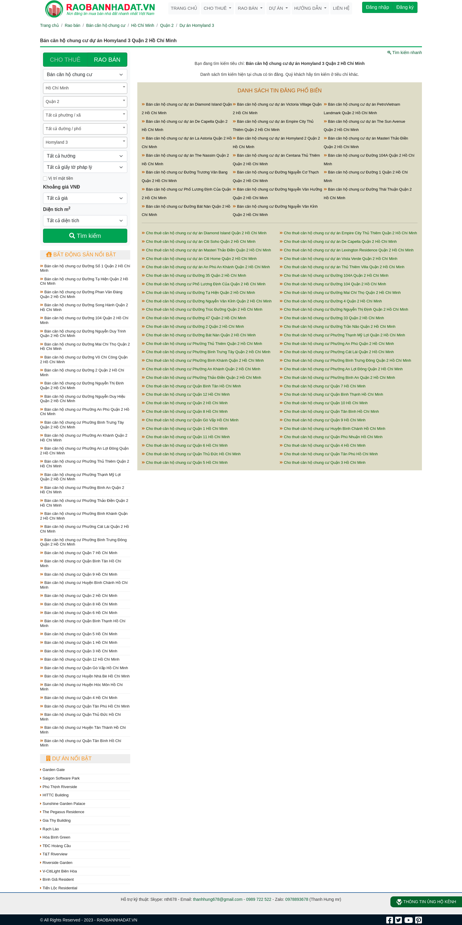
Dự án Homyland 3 (196, 25)
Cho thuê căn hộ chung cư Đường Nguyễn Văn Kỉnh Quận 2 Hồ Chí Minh (207, 301)
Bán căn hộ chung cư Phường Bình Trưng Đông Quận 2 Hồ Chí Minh (83, 542)
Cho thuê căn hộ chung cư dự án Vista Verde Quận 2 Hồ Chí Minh (338, 258)
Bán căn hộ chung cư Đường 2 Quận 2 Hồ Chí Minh (82, 372)
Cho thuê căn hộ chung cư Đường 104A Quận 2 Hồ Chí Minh (334, 275)
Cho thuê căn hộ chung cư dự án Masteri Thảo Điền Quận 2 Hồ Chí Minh (206, 250)
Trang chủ (184, 8)
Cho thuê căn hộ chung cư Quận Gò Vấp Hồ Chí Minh (190, 420)
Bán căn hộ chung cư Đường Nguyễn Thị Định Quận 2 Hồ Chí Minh (82, 385)
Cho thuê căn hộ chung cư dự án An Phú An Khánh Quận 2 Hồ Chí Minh (206, 267)
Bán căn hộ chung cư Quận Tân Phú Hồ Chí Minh (85, 706)
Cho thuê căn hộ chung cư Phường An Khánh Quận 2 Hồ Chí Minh (201, 369)
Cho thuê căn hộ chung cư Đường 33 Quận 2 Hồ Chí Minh (332, 318)
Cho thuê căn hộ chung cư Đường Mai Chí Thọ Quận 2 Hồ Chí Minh (340, 292)
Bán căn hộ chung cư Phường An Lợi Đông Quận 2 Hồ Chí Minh (84, 450)
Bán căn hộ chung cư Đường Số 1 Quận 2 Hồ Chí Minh (85, 268)
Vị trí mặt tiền (58, 178)
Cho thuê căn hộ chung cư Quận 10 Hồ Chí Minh (324, 403)
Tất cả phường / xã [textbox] (63, 115)
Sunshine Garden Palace (62, 803)
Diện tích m (56, 209)
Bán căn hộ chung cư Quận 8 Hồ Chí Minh (78, 604)
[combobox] (85, 88)
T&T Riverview (53, 854)
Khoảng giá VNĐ (61, 186)
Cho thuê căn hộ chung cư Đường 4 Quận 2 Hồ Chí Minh (331, 301)
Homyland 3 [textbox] (57, 142)
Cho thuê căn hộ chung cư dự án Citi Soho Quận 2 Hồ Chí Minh (198, 241)
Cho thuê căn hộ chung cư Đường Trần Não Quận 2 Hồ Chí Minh (337, 326)
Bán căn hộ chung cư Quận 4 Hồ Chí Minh (78, 697)
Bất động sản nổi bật (81, 255)
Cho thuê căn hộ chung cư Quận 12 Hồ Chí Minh (186, 394)
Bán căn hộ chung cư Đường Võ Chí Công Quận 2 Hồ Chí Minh (84, 359)
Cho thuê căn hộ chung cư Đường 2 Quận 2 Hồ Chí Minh (193, 326)
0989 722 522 (258, 899)
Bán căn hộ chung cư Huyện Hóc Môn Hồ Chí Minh (81, 687)
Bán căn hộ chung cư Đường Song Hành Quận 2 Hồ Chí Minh (84, 307)
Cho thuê (216, 8)
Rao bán (248, 8)
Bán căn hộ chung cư (105, 25)
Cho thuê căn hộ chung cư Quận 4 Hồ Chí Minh (323, 445)
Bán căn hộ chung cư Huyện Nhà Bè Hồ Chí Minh (85, 676)
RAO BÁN (107, 59)
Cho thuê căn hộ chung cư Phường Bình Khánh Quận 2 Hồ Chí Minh (203, 360)
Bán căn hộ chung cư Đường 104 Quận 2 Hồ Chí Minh (84, 320)
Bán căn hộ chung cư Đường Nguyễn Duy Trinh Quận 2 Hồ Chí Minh (83, 333)
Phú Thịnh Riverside (58, 787)
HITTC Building (54, 795)
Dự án (276, 8)
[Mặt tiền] (45, 178)
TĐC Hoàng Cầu (55, 846)
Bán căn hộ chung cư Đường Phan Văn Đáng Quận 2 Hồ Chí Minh (81, 294)
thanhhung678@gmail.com (217, 899)
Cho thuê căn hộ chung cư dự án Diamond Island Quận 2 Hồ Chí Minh (204, 233)
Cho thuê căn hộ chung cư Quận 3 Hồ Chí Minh (323, 462)
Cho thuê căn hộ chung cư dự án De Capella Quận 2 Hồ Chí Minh (338, 241)
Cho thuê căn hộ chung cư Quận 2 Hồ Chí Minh (185, 403)
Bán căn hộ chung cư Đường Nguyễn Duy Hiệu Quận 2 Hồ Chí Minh (82, 398)
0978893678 (296, 899)
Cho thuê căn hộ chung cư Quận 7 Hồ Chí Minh (323, 386)
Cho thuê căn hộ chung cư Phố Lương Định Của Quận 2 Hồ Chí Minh (203, 284)
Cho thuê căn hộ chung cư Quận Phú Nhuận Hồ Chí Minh (331, 437)
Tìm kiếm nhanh (404, 52)
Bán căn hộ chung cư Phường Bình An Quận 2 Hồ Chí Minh (82, 490)
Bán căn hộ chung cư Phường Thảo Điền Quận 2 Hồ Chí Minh (84, 502)
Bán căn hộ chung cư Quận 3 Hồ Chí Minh (78, 651)
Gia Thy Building (55, 820)
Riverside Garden (56, 862)
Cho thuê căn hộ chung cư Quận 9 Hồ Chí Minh (323, 420)
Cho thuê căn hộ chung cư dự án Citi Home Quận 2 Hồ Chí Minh (199, 258)
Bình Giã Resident (57, 879)
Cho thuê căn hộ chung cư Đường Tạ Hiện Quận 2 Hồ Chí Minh (198, 292)
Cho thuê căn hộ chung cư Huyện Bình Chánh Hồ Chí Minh (332, 428)
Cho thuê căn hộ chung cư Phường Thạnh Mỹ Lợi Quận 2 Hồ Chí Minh (342, 335)
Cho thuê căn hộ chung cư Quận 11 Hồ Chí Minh (186, 437)
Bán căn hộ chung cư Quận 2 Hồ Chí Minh (78, 595)
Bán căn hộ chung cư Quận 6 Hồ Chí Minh (78, 612)
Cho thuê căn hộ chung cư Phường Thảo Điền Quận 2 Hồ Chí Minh (201, 377)
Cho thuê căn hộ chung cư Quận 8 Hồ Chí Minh (185, 411)
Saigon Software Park (60, 778)
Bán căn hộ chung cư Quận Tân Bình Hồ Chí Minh (80, 743)
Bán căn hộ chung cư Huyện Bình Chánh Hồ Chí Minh (84, 585)
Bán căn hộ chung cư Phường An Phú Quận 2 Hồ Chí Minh (84, 411)
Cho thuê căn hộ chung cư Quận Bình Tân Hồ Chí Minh (191, 386)
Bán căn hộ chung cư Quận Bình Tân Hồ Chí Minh (80, 563)
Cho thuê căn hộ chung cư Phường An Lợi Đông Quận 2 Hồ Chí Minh (341, 369)
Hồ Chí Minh (142, 25)
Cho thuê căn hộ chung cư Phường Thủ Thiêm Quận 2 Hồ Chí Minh (202, 343)
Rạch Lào (49, 829)
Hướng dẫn (308, 8)
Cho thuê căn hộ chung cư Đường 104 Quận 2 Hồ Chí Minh (333, 284)
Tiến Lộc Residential (58, 888)
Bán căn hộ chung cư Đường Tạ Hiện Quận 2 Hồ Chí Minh (84, 281)
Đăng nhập (377, 7)
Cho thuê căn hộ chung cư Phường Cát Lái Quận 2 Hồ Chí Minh (337, 352)
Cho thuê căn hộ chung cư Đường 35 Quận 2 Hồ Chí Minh (194, 275)
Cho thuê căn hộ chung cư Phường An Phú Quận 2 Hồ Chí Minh (337, 343)
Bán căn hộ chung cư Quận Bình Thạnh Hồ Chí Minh (83, 623)
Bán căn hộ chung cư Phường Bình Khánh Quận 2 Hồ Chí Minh (84, 515)
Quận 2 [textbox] (52, 101)
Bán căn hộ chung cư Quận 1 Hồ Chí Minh (78, 642)
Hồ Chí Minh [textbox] (57, 88)
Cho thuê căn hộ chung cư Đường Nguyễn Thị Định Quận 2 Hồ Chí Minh (344, 309)
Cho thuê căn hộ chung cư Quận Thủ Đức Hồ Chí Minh (191, 454)
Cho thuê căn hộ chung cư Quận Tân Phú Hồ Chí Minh (329, 454)
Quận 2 (167, 25)
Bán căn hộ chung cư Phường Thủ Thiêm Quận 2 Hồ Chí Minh (84, 463)
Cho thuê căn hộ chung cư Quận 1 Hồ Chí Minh (185, 428)
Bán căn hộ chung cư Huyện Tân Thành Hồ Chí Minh (83, 729)
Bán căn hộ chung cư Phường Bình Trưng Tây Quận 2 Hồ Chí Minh (82, 424)
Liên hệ (341, 8)
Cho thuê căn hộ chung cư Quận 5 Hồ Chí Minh (185, 462)
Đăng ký (405, 7)
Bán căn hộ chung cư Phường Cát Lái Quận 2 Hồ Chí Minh (84, 528)
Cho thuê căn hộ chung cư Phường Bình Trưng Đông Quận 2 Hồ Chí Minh (345, 360)
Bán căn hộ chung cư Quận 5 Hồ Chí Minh (78, 634)
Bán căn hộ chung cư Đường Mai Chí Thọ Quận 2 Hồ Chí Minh (85, 346)
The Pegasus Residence (62, 812)
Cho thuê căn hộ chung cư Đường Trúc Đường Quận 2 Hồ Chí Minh (202, 309)
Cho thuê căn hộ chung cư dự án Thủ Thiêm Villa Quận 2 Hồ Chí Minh (342, 267)
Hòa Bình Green (55, 837)
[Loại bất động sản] (85, 74)
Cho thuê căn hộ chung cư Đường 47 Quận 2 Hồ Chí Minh (194, 318)
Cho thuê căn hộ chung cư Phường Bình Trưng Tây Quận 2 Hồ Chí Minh (206, 352)
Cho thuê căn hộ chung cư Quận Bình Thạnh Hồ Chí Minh (331, 394)
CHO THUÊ (65, 59)
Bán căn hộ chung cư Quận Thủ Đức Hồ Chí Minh (80, 716)
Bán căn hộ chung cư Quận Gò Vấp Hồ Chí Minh (84, 668)
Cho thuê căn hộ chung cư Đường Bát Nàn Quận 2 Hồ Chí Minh (199, 335)
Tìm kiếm (85, 236)
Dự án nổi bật (69, 759)
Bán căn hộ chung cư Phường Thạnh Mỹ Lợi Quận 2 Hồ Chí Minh (80, 477)
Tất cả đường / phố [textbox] (63, 128)
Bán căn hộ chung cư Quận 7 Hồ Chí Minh (78, 553)
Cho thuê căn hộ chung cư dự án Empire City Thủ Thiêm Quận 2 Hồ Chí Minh (348, 233)
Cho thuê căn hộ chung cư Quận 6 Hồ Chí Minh (185, 445)
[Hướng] (85, 156)
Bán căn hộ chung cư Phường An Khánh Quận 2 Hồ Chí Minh (83, 437)
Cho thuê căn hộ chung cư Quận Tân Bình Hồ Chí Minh (329, 411)
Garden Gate (52, 769)
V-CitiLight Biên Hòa (58, 871)
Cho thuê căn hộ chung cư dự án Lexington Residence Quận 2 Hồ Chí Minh (347, 250)
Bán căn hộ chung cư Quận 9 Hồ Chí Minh (78, 574)
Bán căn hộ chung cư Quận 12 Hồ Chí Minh (79, 659)
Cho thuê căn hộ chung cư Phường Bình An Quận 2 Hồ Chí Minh (337, 377)
